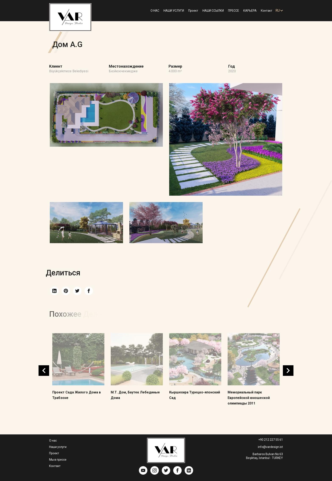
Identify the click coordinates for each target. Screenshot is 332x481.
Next (288, 370)
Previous (44, 370)
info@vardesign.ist (270, 447)
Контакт (266, 10)
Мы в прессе (57, 459)
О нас (53, 440)
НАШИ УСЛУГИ (173, 10)
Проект (193, 10)
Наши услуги (57, 447)
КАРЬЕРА (250, 10)
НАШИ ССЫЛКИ (213, 10)
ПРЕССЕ (233, 10)
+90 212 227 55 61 (270, 439)
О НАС (155, 10)
